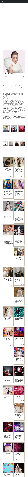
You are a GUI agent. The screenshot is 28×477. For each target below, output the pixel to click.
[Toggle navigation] (26, 1)
